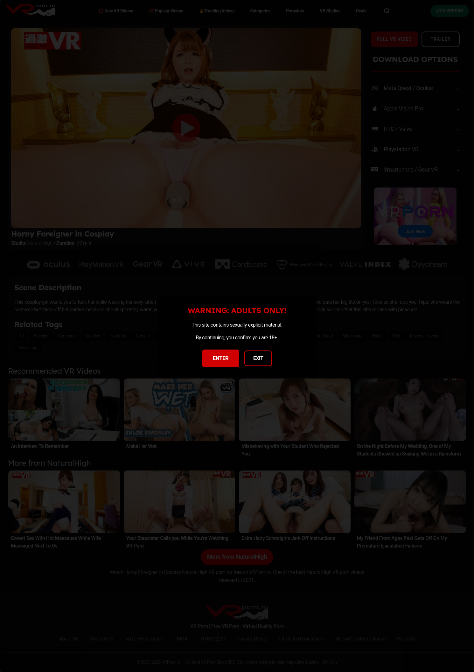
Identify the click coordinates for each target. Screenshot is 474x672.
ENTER (221, 358)
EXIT (258, 358)
